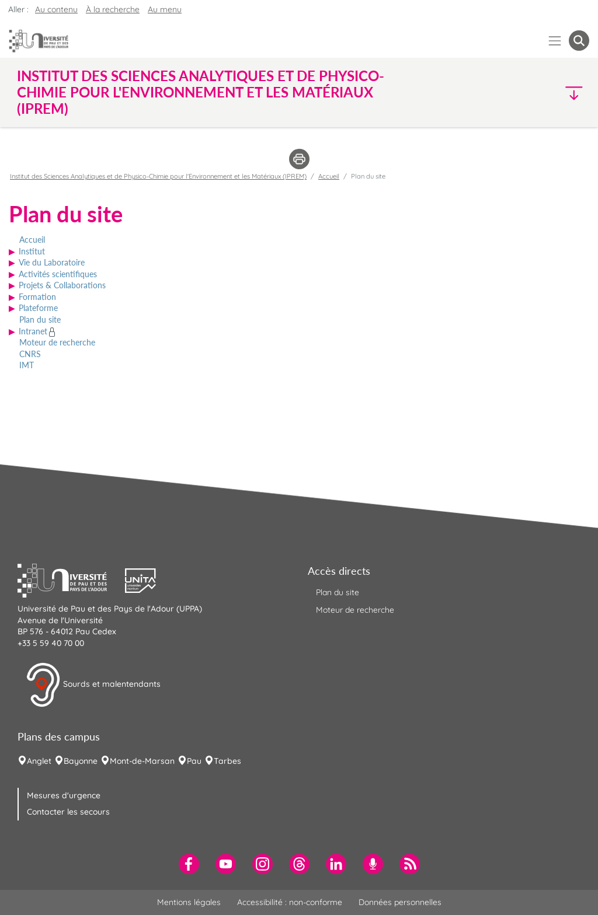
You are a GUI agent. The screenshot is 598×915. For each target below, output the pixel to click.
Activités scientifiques (58, 274)
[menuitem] (189, 864)
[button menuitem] (579, 40)
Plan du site (40, 319)
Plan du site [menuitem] (337, 592)
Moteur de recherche (57, 342)
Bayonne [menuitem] (81, 761)
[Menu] (555, 40)
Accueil (32, 240)
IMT (26, 365)
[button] (519, 92)
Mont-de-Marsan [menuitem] (142, 761)
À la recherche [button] (113, 9)
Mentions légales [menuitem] (189, 902)
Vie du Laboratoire (52, 262)
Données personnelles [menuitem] (400, 902)
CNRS (30, 354)
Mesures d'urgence (63, 795)
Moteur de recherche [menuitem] (355, 610)
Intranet (33, 331)
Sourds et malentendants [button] (93, 685)
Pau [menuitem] (194, 761)
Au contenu (56, 9)
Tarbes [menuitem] (227, 761)
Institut (32, 251)
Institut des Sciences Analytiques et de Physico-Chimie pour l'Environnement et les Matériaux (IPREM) (158, 176)
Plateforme (38, 308)
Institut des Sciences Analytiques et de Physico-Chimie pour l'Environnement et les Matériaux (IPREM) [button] (200, 92)
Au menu (165, 9)
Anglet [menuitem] (39, 761)
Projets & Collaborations (62, 285)
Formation (37, 297)
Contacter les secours (68, 811)
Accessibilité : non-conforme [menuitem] (289, 902)
